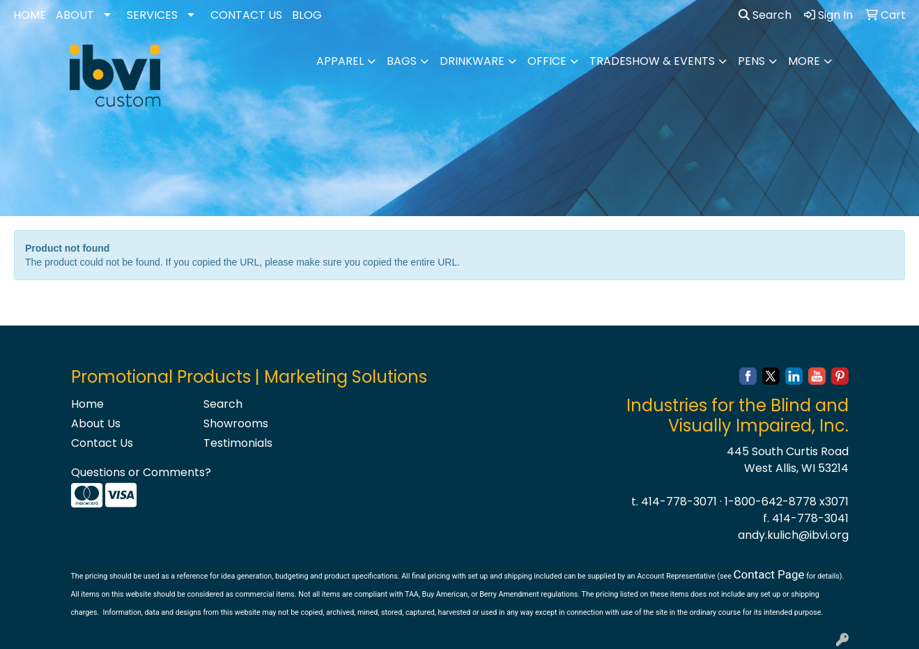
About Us (96, 423)
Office (546, 61)
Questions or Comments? (141, 472)
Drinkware (472, 61)
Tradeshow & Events (652, 61)
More (804, 61)
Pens (751, 61)
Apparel (340, 61)
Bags (402, 61)
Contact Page (768, 574)
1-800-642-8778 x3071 (787, 502)
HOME (29, 15)
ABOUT (75, 15)
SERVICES (152, 15)
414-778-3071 (679, 502)
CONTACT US (246, 15)
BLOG (307, 15)
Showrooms (235, 423)
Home (87, 404)
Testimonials (237, 443)
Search (765, 15)
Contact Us (102, 443)
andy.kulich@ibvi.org (793, 535)
